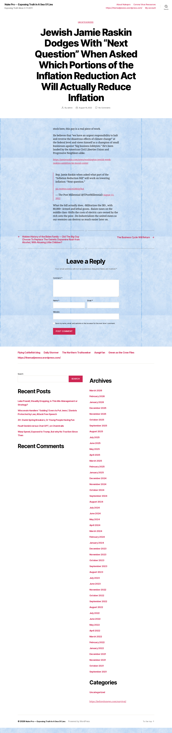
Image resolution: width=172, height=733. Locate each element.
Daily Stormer (56, 357)
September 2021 (98, 676)
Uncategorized (86, 23)
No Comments (105, 108)
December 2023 (98, 553)
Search (20, 379)
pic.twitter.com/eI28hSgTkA (71, 189)
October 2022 (97, 600)
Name (56, 306)
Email (90, 306)
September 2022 (99, 606)
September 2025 (99, 430)
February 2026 (97, 401)
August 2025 (96, 436)
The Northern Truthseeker (85, 357)
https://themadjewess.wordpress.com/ (124, 8)
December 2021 (98, 659)
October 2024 (97, 495)
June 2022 (95, 624)
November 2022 (98, 594)
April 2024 (95, 530)
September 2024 (99, 501)
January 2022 (97, 653)
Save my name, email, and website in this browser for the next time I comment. (85, 329)
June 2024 (95, 518)
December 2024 (98, 483)
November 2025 (98, 419)
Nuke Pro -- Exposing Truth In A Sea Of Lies (31, 4)
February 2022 (97, 647)
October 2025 (97, 424)
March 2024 (96, 536)
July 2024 (95, 512)
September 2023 (99, 571)
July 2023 (95, 583)
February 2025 (97, 471)
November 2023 (98, 559)
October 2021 (97, 671)
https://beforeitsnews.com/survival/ (109, 706)
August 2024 (96, 507)
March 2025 (96, 466)
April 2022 (95, 635)
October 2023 (97, 565)
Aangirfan (111, 357)
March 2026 (96, 395)
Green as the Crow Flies (136, 357)
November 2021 (98, 665)
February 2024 (97, 542)
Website (56, 317)
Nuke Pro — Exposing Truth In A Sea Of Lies (47, 726)
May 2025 (95, 454)
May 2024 (95, 524)
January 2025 (97, 477)
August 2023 (96, 577)
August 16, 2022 (85, 108)
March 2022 (96, 641)
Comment (57, 283)
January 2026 (97, 407)
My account (150, 8)
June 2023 (95, 589)
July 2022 (95, 618)
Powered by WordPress (81, 726)
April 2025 (95, 460)
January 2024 (97, 548)
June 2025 (95, 448)
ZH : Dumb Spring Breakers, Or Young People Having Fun (49, 425)
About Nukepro (123, 4)
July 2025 (95, 442)
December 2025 (98, 413)
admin (69, 108)
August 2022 (96, 612)
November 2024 (98, 489)
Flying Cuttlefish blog (31, 357)
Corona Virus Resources (144, 4)
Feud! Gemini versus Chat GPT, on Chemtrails (43, 431)
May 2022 (95, 630)
